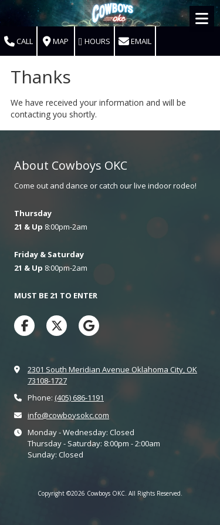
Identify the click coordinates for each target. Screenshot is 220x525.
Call (18, 41)
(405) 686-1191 (79, 397)
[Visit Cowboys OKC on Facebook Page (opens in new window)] (24, 325)
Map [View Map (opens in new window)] (56, 41)
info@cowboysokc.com (68, 415)
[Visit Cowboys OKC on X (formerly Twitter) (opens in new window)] (56, 325)
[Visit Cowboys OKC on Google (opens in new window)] (89, 325)
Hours (94, 41)
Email (135, 41)
